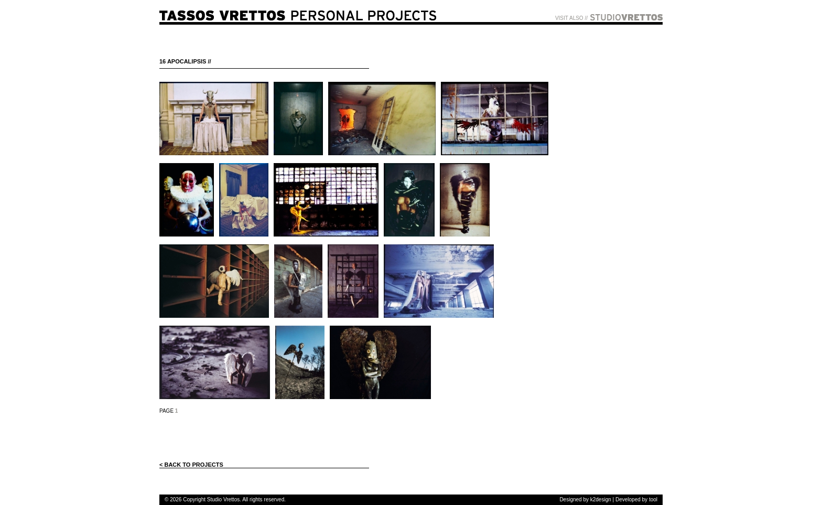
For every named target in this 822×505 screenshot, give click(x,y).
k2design (600, 499)
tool (653, 499)
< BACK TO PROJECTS (191, 464)
